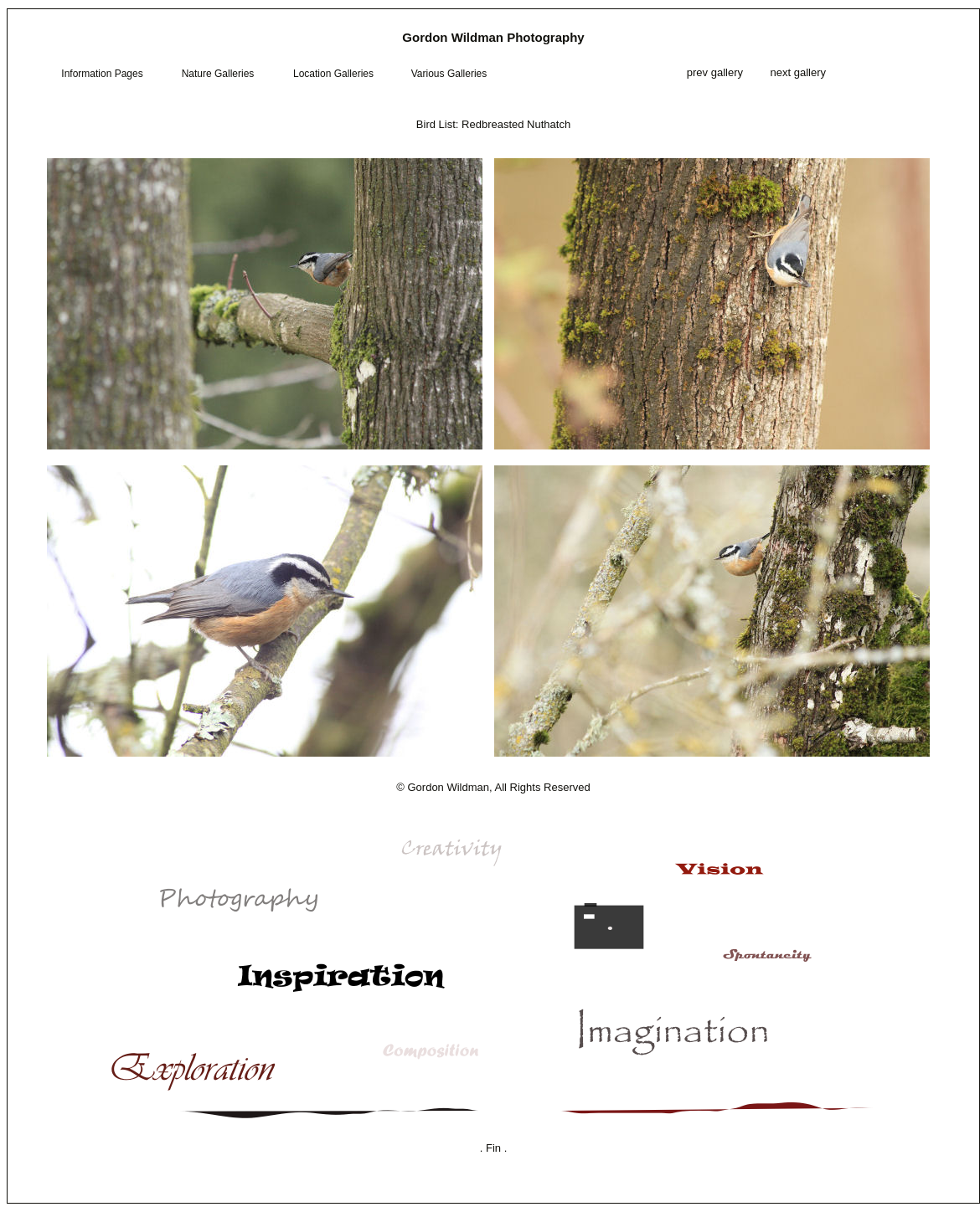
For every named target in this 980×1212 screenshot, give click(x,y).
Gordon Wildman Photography (493, 37)
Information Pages (101, 74)
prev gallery (713, 72)
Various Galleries (449, 74)
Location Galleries (333, 74)
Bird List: (437, 124)
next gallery (797, 72)
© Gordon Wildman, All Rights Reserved (493, 787)
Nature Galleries (218, 74)
